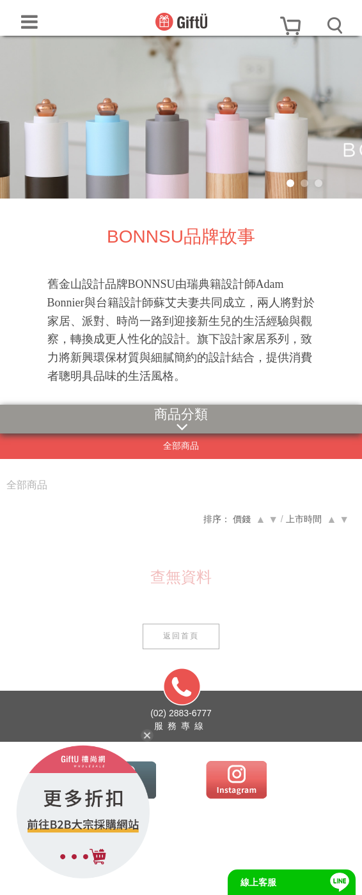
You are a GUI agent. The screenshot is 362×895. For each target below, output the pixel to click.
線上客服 (258, 882)
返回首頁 (181, 635)
